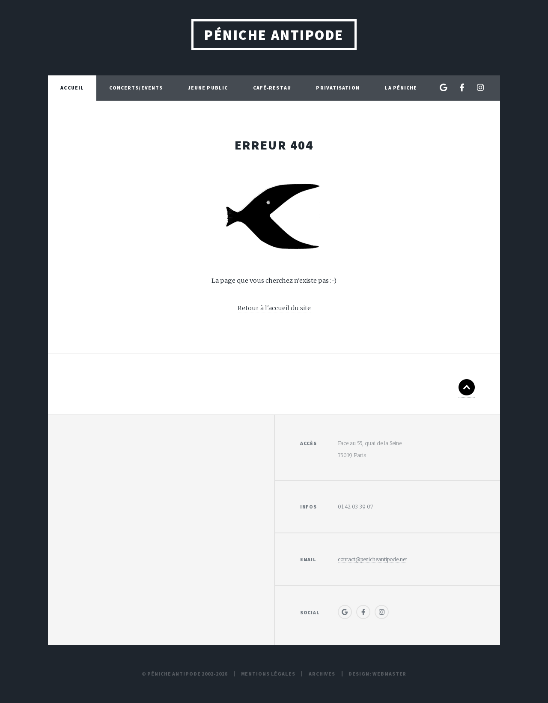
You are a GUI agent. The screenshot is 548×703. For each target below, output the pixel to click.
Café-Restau (272, 87)
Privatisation (337, 87)
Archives (322, 673)
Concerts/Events (136, 87)
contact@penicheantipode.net (372, 559)
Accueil (72, 87)
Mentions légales (268, 673)
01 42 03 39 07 (355, 506)
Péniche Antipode (274, 35)
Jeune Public (208, 87)
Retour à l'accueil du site (274, 308)
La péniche (400, 87)
